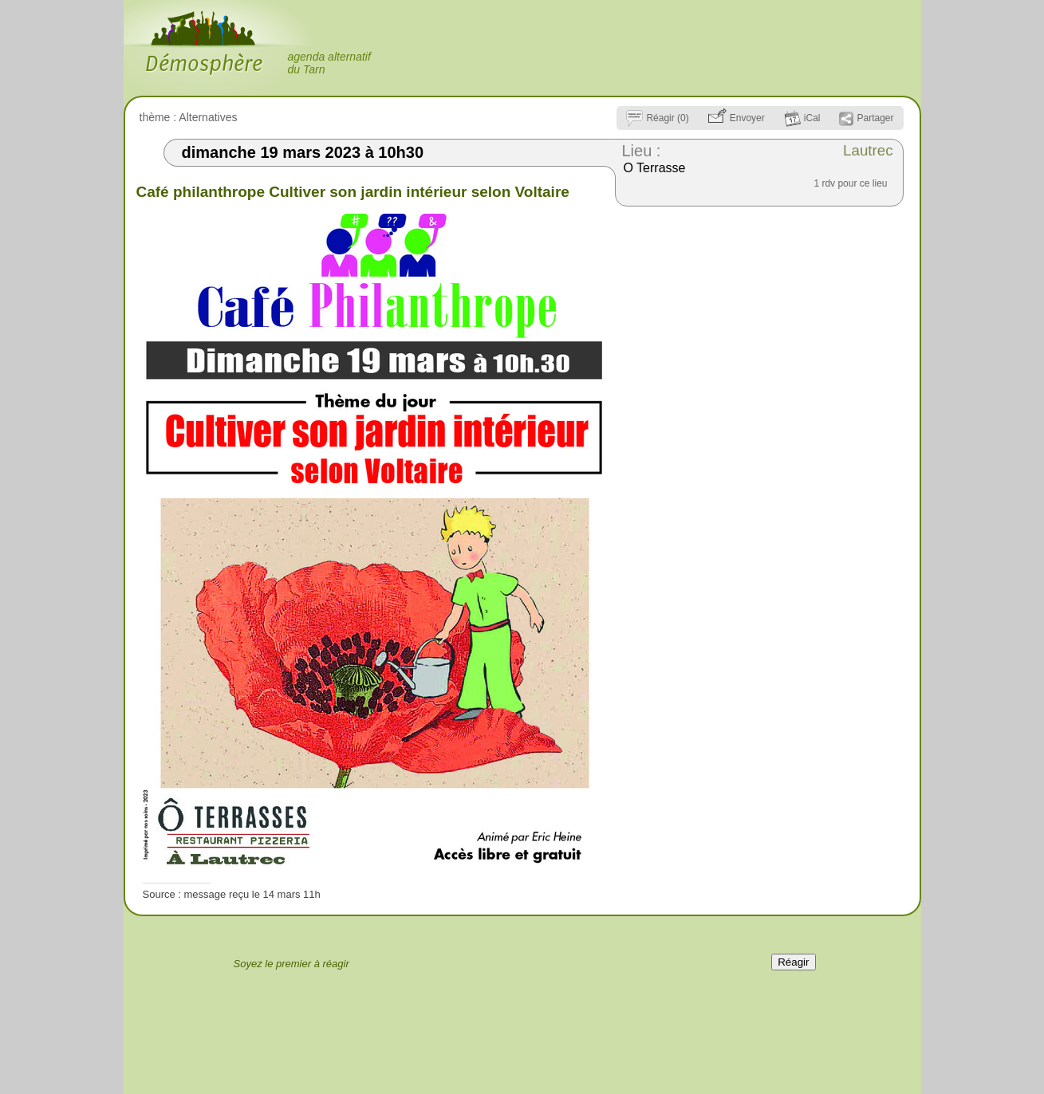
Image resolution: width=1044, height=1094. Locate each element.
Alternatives (208, 117)
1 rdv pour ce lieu (850, 183)
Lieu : (641, 150)
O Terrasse (655, 168)
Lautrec (867, 150)
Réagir (793, 962)
